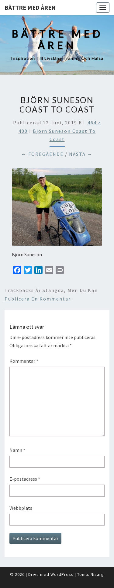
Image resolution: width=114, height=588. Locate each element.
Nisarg (97, 574)
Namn (17, 450)
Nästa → (81, 154)
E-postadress (24, 479)
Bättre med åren (30, 7)
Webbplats (20, 508)
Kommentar (23, 361)
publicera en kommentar (38, 299)
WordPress (62, 574)
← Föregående (42, 154)
